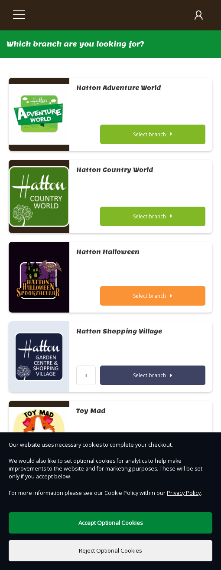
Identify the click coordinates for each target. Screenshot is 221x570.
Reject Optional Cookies (110, 550)
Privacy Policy (184, 493)
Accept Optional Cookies (110, 523)
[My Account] (198, 15)
